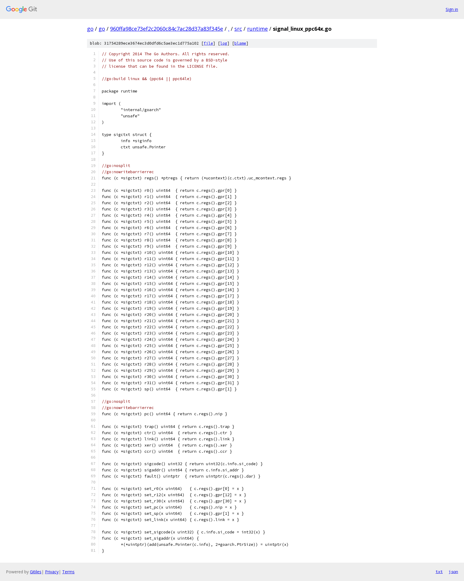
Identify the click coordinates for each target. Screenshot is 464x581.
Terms (68, 571)
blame (240, 43)
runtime (257, 28)
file (208, 43)
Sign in (452, 9)
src (238, 28)
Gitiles (35, 571)
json (453, 571)
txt (439, 571)
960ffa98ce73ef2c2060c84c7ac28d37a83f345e (166, 28)
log (223, 43)
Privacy (52, 571)
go (90, 28)
